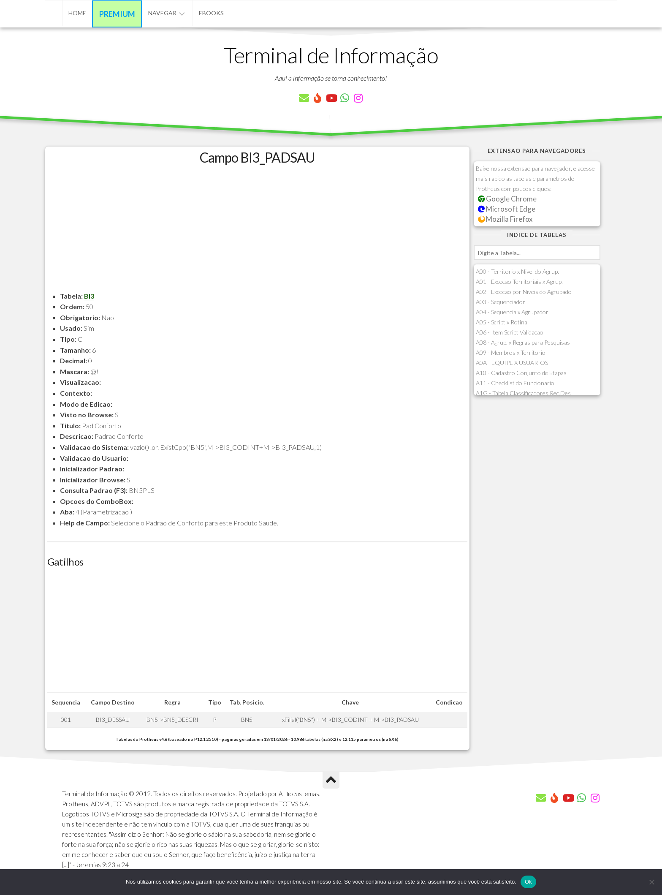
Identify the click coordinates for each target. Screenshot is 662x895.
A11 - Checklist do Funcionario (515, 382)
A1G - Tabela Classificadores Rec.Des (523, 393)
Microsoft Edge (507, 208)
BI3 (89, 296)
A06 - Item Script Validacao (509, 332)
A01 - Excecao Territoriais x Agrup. (519, 281)
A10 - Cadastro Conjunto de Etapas (521, 372)
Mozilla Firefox (505, 219)
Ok (528, 882)
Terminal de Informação (331, 55)
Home (77, 12)
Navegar (162, 12)
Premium (117, 14)
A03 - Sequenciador (500, 301)
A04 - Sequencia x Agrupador (512, 312)
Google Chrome (507, 198)
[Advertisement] (257, 231)
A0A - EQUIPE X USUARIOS (512, 362)
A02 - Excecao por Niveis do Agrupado (524, 291)
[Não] (651, 882)
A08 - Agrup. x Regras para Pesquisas (523, 342)
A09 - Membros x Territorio (510, 352)
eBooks (211, 12)
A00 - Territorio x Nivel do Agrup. (517, 271)
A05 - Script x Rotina (501, 322)
